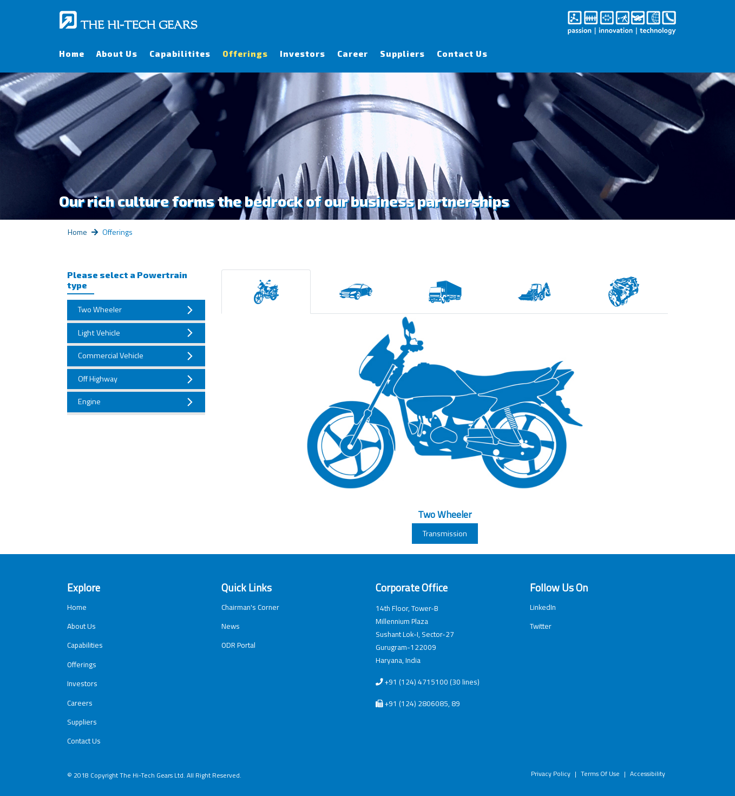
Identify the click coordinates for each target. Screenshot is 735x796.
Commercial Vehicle (110, 355)
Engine (89, 401)
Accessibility (647, 773)
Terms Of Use (600, 773)
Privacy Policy (550, 773)
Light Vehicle (99, 333)
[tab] (266, 291)
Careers (80, 703)
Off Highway (97, 379)
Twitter (541, 626)
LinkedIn (543, 607)
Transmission (445, 534)
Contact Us (462, 53)
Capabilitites (180, 53)
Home (71, 53)
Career (352, 53)
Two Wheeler (100, 309)
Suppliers (402, 53)
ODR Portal (238, 645)
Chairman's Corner (250, 607)
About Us (116, 53)
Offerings (245, 53)
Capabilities (85, 645)
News (230, 626)
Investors (302, 53)
